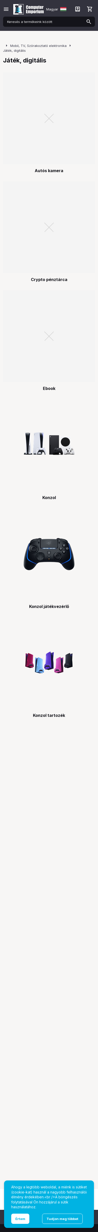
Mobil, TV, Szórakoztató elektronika (38, 46)
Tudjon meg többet (62, 1219)
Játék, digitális (14, 50)
